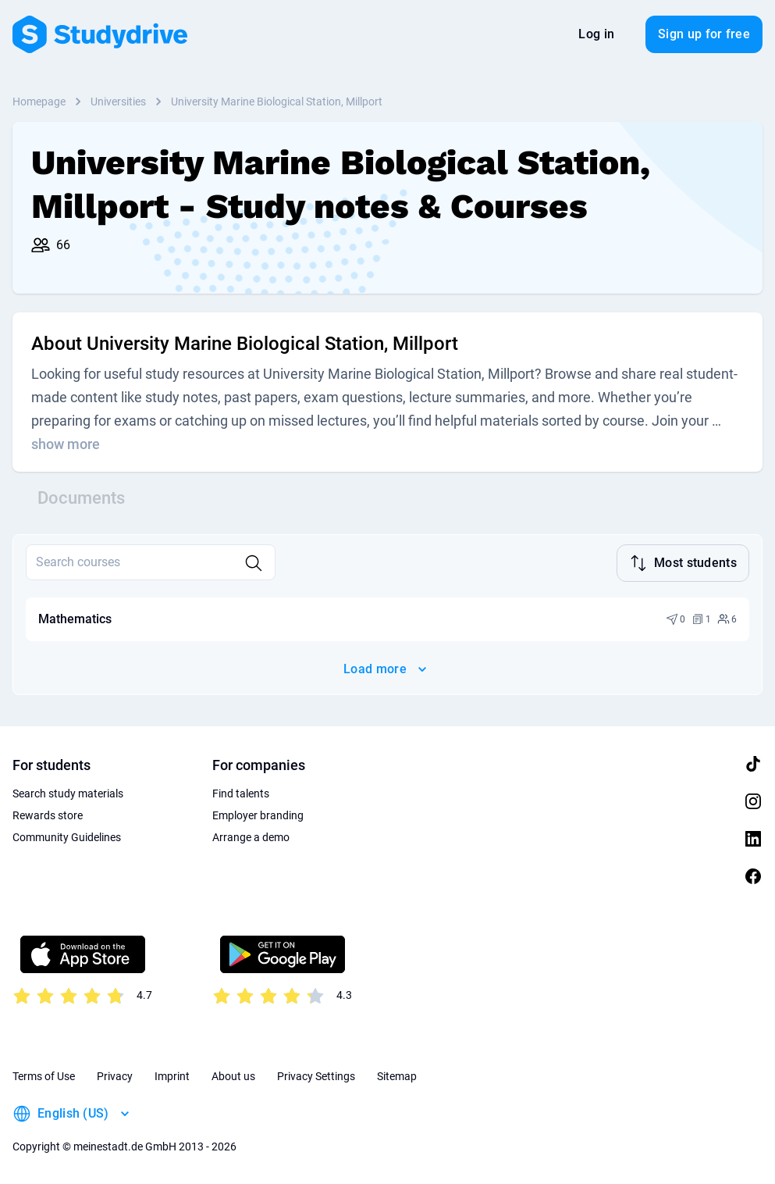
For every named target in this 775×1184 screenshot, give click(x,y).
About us (233, 1074)
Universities (118, 101)
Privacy (115, 1074)
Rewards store (47, 814)
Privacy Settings (316, 1074)
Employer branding (258, 814)
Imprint (172, 1074)
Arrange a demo (251, 835)
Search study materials (67, 792)
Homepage (39, 101)
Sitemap (397, 1074)
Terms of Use (43, 1074)
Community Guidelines (66, 835)
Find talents (240, 792)
